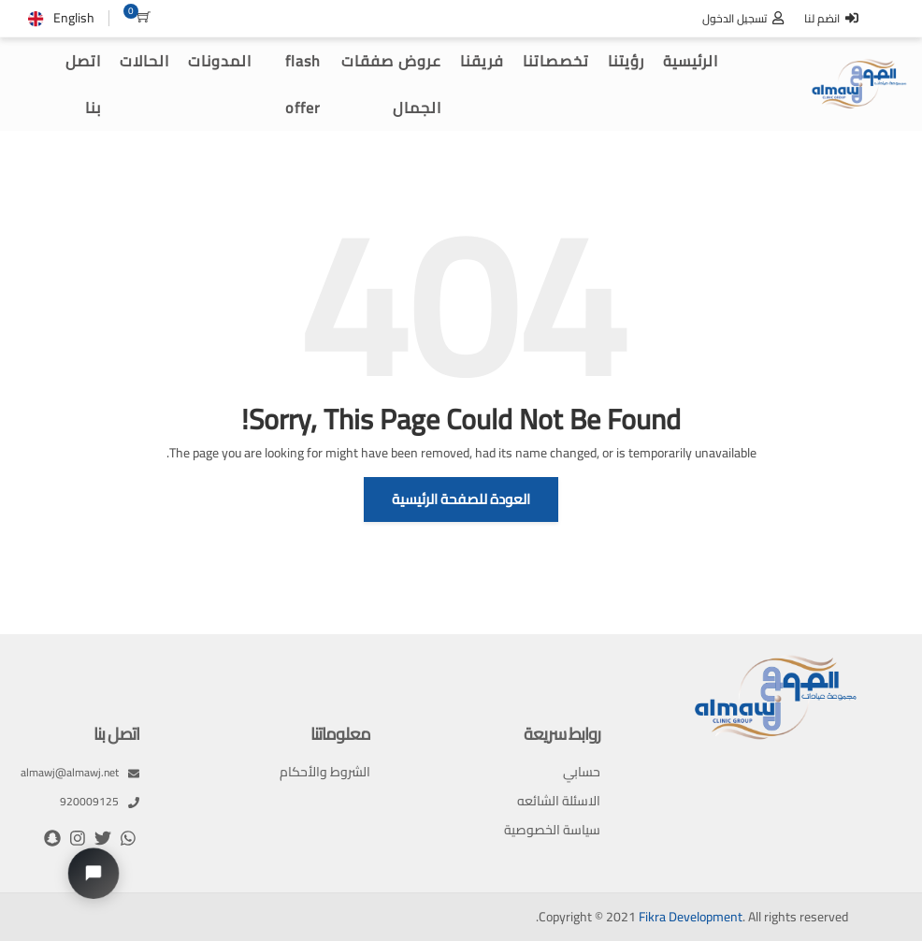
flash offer (303, 84)
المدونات (220, 61)
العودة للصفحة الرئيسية (461, 499)
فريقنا (482, 61)
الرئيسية (690, 61)
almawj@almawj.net (80, 772)
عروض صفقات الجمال (391, 84)
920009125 (99, 801)
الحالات (144, 61)
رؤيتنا (626, 61)
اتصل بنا (83, 84)
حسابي (581, 772)
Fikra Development (690, 917)
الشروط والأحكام (325, 772)
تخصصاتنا (556, 61)
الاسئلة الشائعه (558, 801)
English (73, 18)
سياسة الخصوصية (552, 830)
